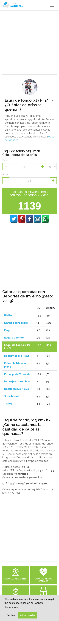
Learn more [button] (11, 607)
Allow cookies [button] (27, 615)
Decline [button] (11, 615)
